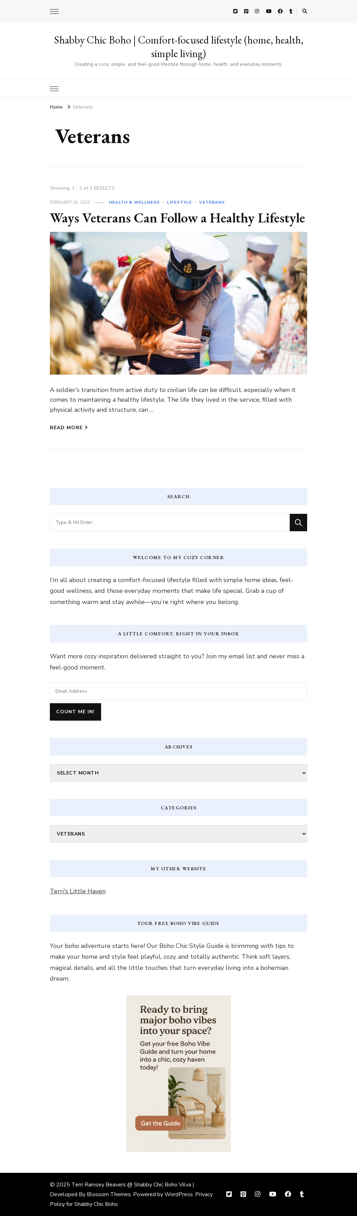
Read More (69, 427)
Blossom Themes (109, 1194)
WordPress (179, 1194)
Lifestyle (179, 202)
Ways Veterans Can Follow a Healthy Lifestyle (178, 218)
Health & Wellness (134, 202)
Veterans (212, 202)
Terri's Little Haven (78, 891)
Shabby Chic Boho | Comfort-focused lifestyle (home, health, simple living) (178, 46)
